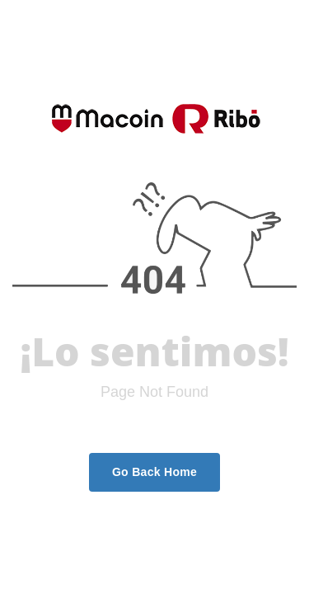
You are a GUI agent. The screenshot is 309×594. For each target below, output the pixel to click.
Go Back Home (154, 471)
